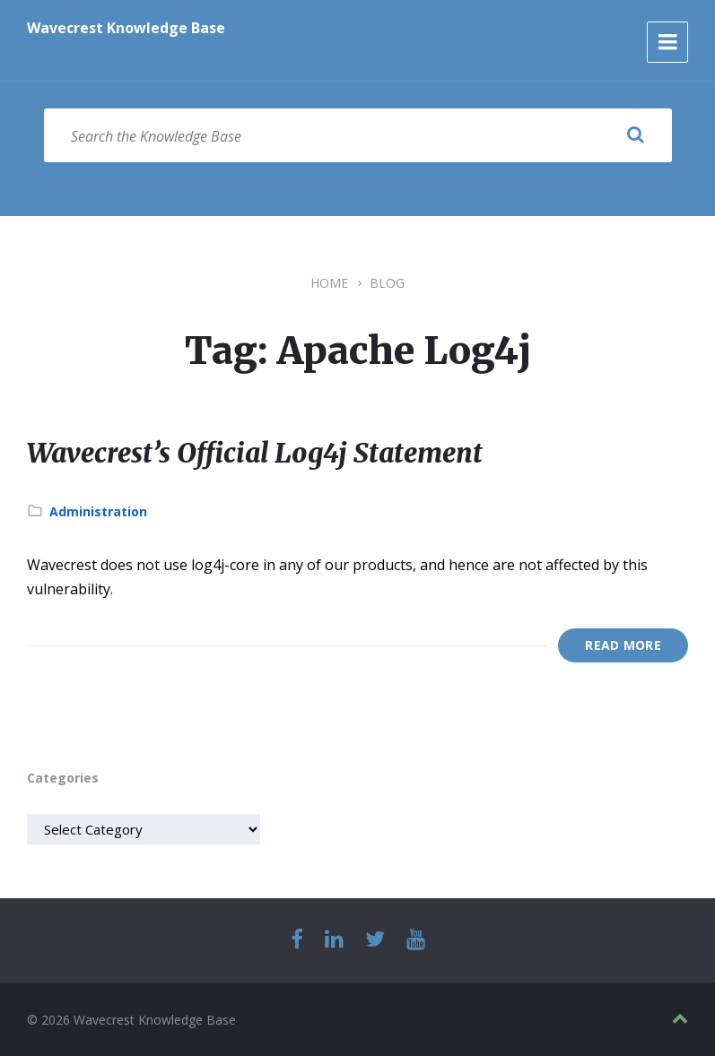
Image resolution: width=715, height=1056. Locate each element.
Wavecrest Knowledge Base (126, 28)
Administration (98, 510)
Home (329, 282)
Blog (387, 282)
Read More (623, 645)
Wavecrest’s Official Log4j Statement (256, 453)
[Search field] (358, 135)
